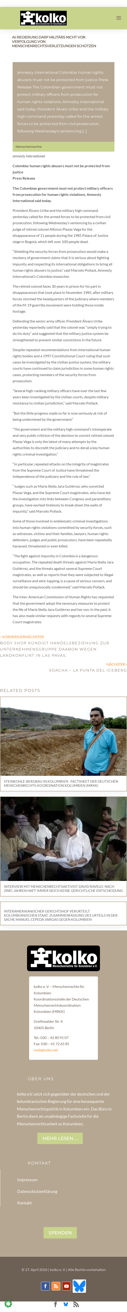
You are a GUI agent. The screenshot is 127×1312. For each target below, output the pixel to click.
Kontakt (24, 1202)
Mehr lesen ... (60, 1138)
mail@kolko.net (46, 1050)
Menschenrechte (29, 146)
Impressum (27, 1179)
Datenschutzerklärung (37, 1191)
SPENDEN (60, 1232)
